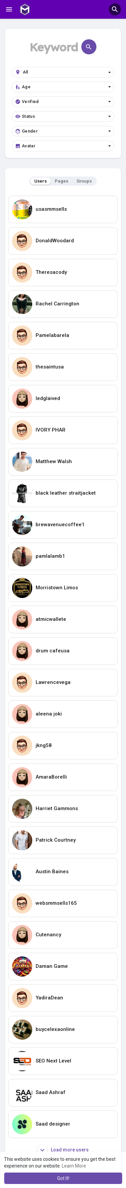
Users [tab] (40, 181)
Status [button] (63, 116)
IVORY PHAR (51, 430)
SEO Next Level (53, 1061)
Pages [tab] (62, 181)
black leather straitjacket (66, 493)
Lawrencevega (53, 682)
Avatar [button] (63, 146)
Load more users (63, 1150)
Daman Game (52, 966)
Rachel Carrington (57, 304)
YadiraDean (49, 998)
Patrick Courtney (56, 840)
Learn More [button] (74, 1166)
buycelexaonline (55, 1029)
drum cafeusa (53, 651)
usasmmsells (51, 209)
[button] (115, 9)
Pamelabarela (52, 335)
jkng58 (44, 745)
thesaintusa (50, 367)
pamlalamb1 (50, 556)
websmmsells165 (56, 903)
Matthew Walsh (54, 461)
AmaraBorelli (51, 777)
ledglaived (48, 398)
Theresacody (51, 272)
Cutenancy (48, 935)
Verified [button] (63, 101)
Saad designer (53, 1124)
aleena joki (49, 714)
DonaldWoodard (55, 241)
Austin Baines (52, 872)
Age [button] (63, 87)
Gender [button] (63, 131)
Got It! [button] (63, 1178)
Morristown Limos (57, 588)
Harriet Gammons (57, 808)
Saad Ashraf (51, 1092)
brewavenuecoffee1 (60, 525)
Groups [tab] (84, 181)
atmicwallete (51, 619)
